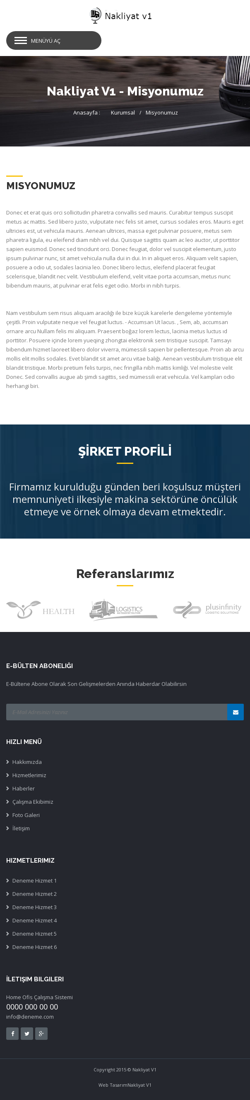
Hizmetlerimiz (29, 775)
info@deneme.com (30, 1016)
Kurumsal (123, 112)
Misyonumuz (162, 112)
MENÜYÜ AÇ (45, 40)
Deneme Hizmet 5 (34, 933)
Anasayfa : (86, 112)
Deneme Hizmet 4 (34, 920)
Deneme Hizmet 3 (34, 907)
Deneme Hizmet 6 (34, 947)
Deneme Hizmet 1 (34, 880)
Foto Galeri (26, 815)
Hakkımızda (27, 762)
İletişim (21, 828)
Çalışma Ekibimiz (32, 801)
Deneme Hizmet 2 (34, 894)
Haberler (23, 788)
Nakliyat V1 (139, 1085)
